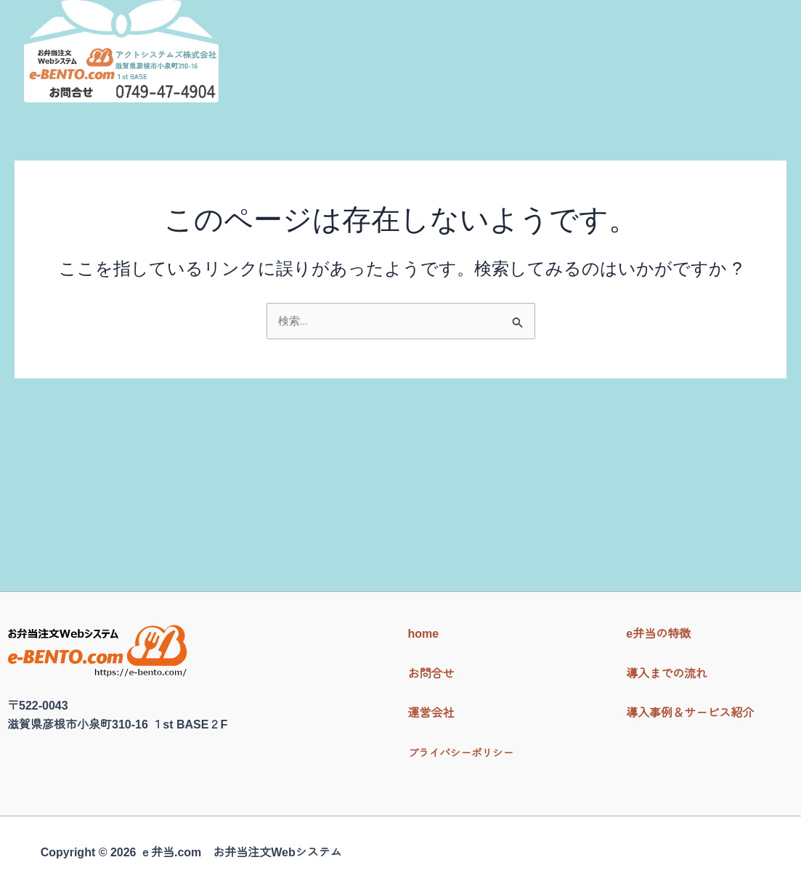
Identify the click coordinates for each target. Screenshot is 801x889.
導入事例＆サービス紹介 (646, 69)
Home (306, 69)
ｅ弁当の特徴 (389, 69)
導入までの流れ (500, 69)
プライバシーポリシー (466, 753)
